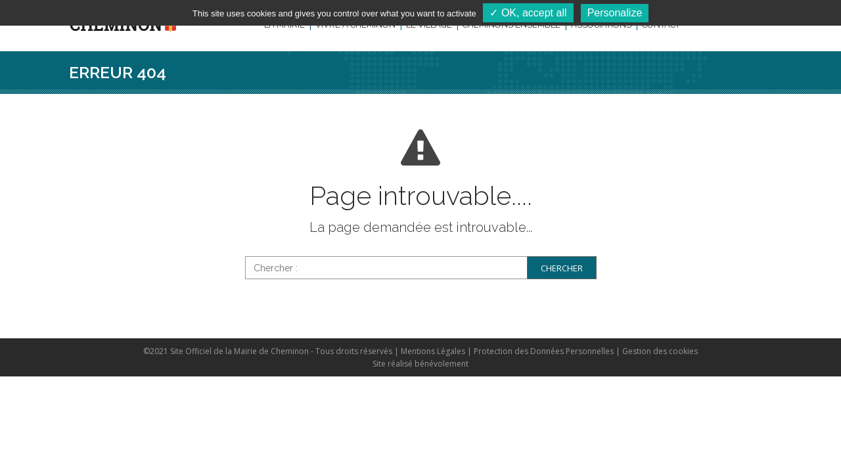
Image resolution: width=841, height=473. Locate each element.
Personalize (615, 12)
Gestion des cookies (660, 351)
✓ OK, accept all (527, 12)
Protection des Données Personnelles (544, 351)
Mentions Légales (433, 351)
